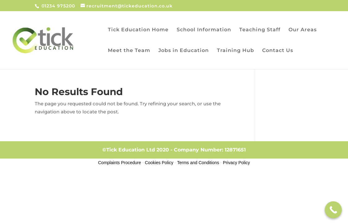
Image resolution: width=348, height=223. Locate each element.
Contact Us (277, 50)
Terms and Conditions (198, 162)
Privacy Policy (236, 162)
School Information (204, 30)
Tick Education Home (138, 30)
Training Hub (235, 50)
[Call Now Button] (333, 209)
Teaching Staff (259, 30)
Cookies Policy (159, 162)
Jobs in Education (183, 50)
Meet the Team (129, 50)
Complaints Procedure (119, 162)
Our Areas (303, 30)
